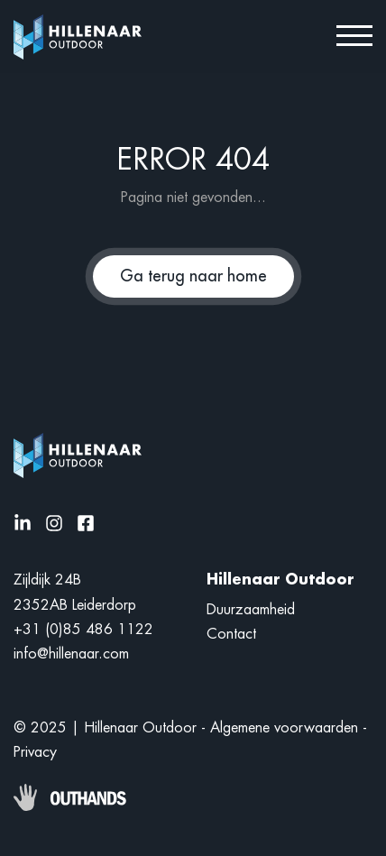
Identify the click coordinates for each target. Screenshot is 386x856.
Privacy (35, 752)
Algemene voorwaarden (284, 728)
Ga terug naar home (193, 276)
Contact (231, 634)
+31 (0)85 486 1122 (83, 629)
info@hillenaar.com (71, 654)
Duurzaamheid (251, 610)
